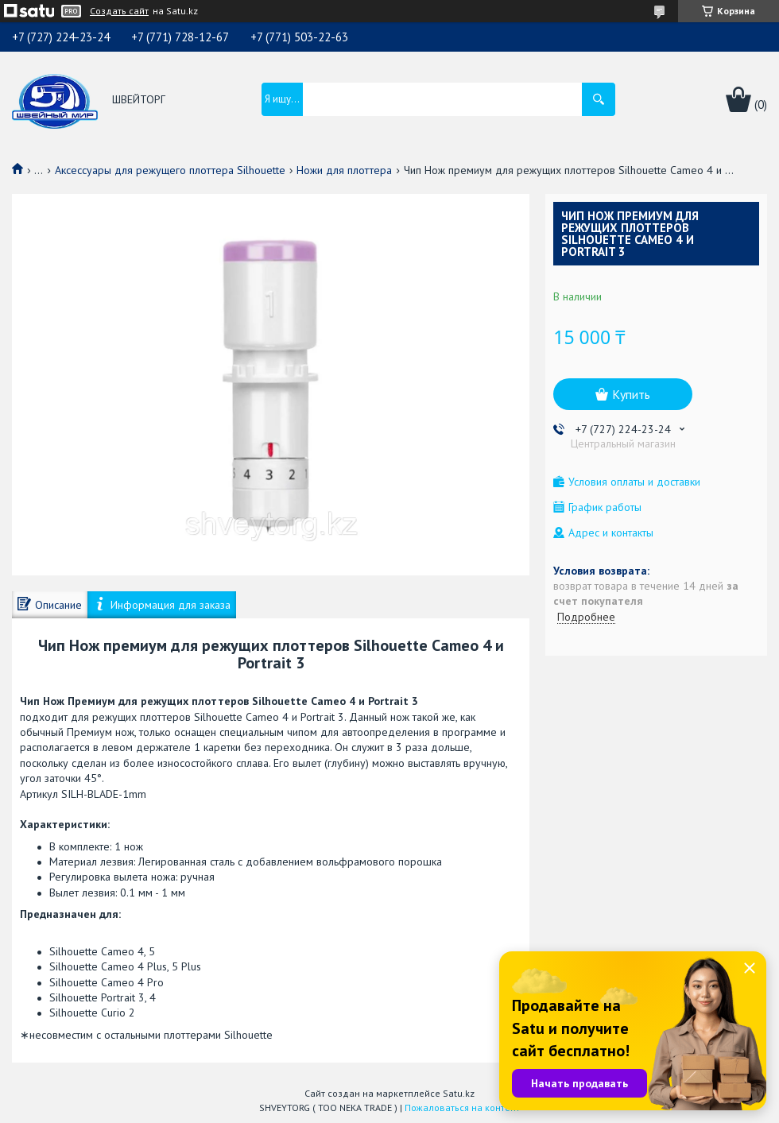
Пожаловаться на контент (462, 1107)
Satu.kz (459, 1093)
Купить (631, 394)
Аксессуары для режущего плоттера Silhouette (170, 170)
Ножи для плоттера (344, 170)
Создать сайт (119, 11)
